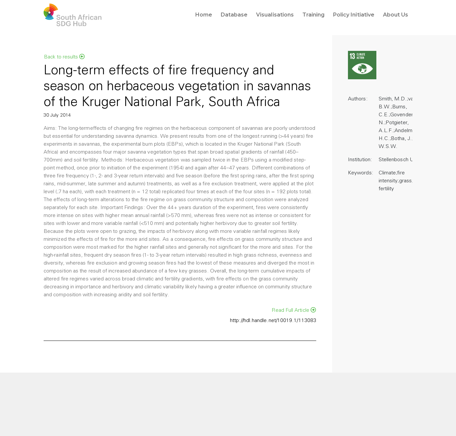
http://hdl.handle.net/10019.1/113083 (273, 320)
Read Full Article (294, 310)
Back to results (64, 57)
